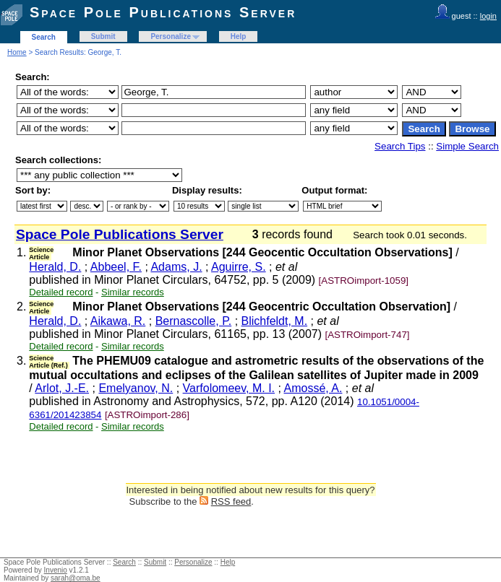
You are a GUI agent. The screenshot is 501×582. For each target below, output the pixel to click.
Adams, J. (176, 267)
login (488, 16)
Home (17, 52)
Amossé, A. (313, 388)
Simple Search (467, 146)
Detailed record (61, 292)
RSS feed (231, 501)
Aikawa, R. (117, 321)
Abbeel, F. (116, 267)
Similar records (132, 292)
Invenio (55, 570)
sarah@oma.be (75, 578)
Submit (103, 36)
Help (239, 36)
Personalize (170, 36)
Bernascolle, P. (193, 321)
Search (44, 37)
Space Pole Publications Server (163, 12)
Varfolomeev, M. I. (229, 388)
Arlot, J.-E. (62, 388)
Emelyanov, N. (135, 388)
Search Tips (399, 146)
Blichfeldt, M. (274, 321)
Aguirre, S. (238, 267)
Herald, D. (55, 267)
